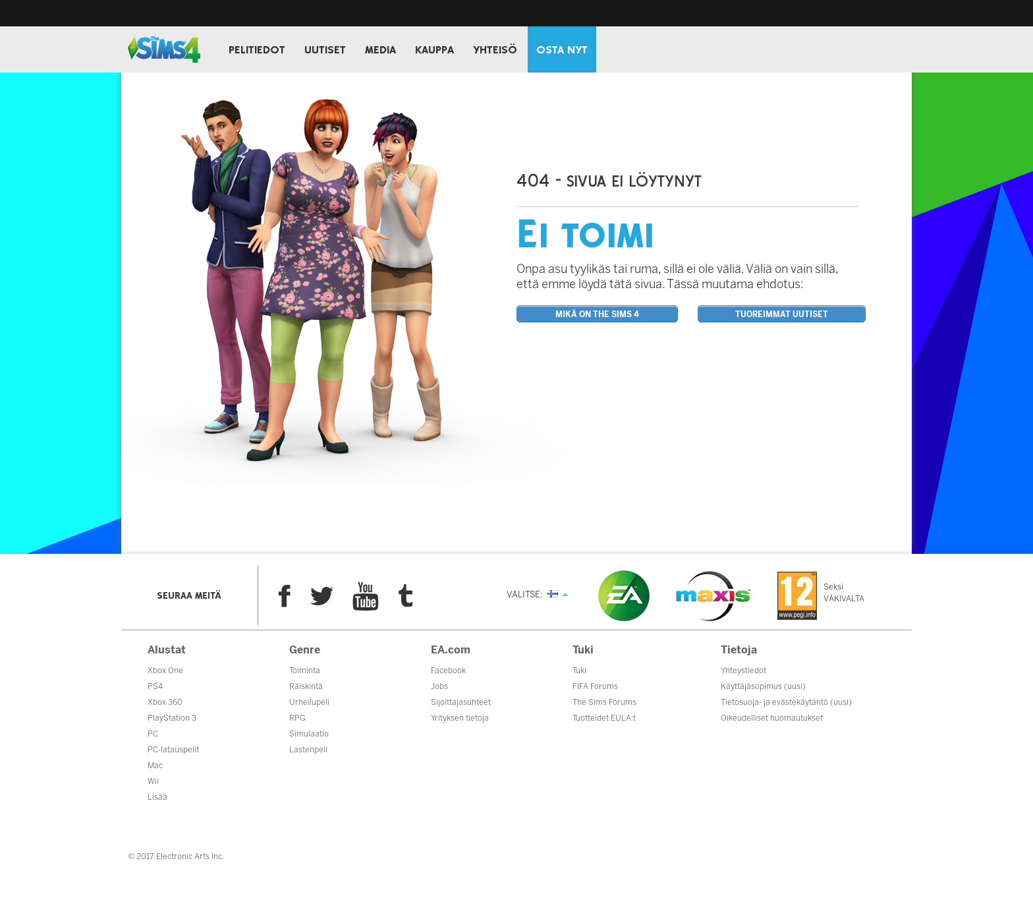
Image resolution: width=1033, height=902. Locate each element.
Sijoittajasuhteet (461, 702)
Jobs (439, 686)
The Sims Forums (604, 702)
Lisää (157, 797)
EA (624, 595)
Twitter (321, 596)
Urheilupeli (309, 702)
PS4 (155, 686)
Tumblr (406, 595)
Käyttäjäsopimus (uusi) (763, 686)
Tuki (579, 670)
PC (153, 733)
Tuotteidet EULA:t (604, 718)
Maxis (713, 596)
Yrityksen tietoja (460, 718)
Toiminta (304, 670)
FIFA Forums (595, 686)
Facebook (284, 596)
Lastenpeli (308, 749)
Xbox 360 (165, 702)
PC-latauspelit (173, 749)
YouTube (365, 596)
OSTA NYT (562, 50)
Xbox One (165, 670)
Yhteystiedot (743, 670)
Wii (153, 781)
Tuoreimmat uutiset (781, 314)
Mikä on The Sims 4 (597, 314)
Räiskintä (306, 686)
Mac (155, 765)
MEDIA (380, 50)
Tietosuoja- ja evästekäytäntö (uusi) (786, 702)
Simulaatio (309, 733)
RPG (297, 718)
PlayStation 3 (172, 718)
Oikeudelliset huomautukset (772, 718)
